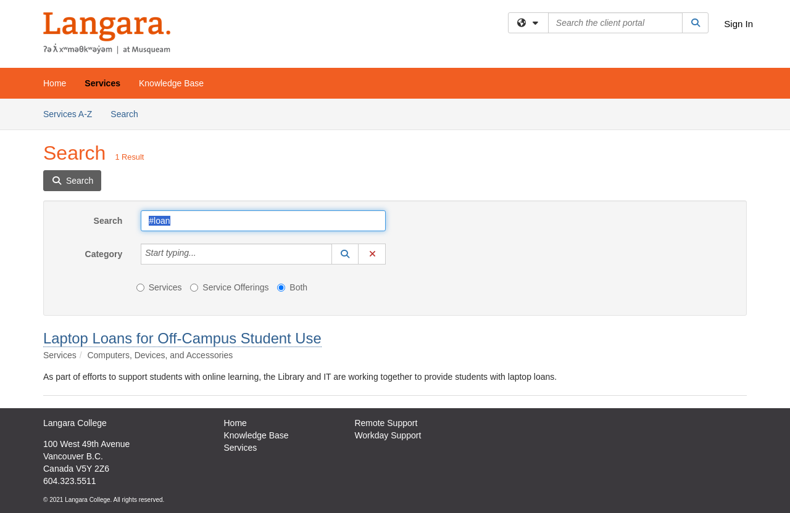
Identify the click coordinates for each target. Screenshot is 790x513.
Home (54, 83)
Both (292, 287)
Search (128, 113)
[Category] (203, 254)
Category (104, 254)
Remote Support (385, 423)
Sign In (738, 23)
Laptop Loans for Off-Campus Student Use (182, 338)
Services (102, 83)
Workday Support (387, 435)
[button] (345, 254)
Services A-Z (67, 114)
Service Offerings (229, 287)
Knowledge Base (171, 83)
